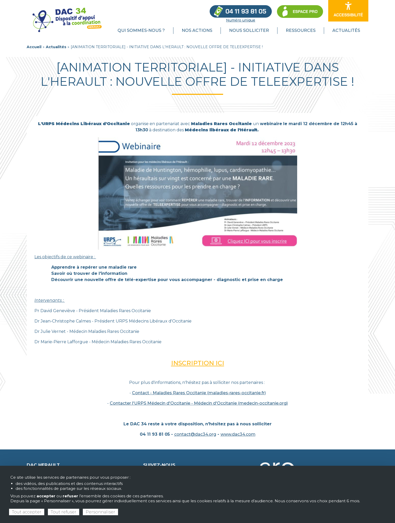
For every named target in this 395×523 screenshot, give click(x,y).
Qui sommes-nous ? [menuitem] (141, 30)
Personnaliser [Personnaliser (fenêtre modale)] (100, 512)
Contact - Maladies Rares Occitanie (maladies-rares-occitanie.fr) (199, 392)
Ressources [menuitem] (301, 30)
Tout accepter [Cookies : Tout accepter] (26, 512)
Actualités (56, 47)
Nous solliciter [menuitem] (249, 30)
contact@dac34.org (195, 434)
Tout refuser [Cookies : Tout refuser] (63, 512)
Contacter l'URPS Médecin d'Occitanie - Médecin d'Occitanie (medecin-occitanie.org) (199, 403)
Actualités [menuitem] (346, 30)
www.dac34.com (238, 434)
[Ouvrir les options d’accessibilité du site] (348, 11)
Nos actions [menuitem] (197, 30)
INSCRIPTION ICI (197, 363)
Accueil (34, 47)
